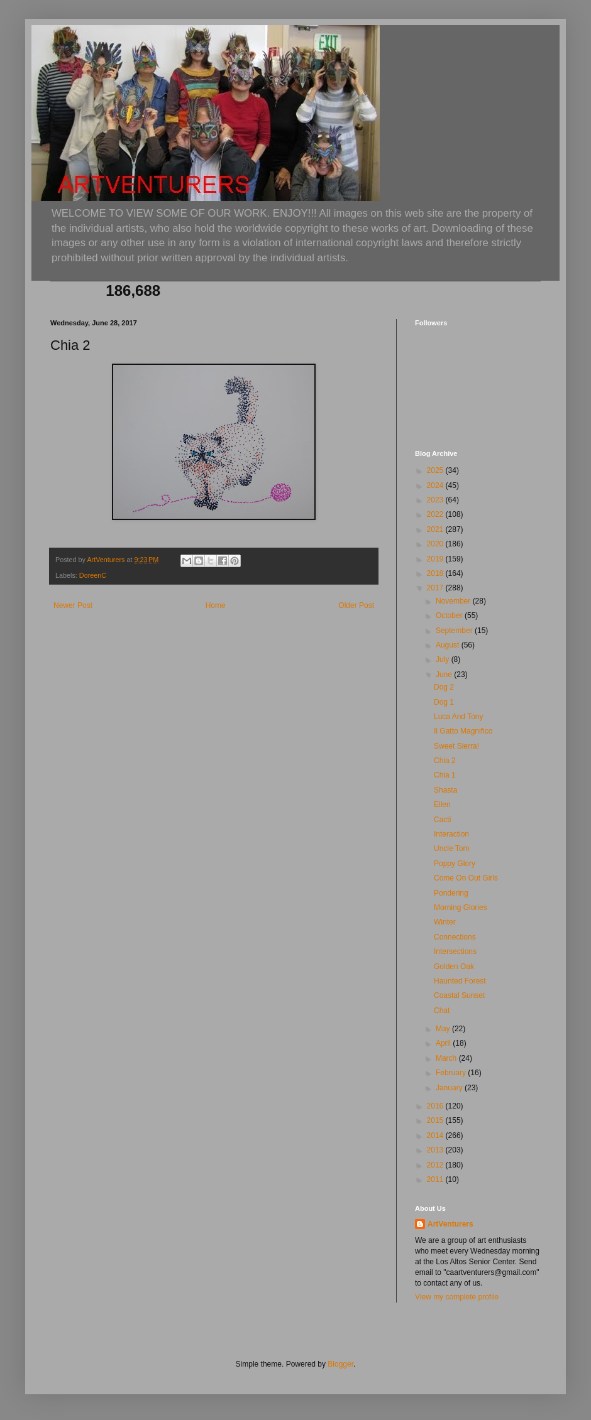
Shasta (445, 790)
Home (216, 605)
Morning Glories (460, 907)
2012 (436, 1165)
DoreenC (92, 575)
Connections (455, 937)
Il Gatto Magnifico (463, 731)
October (450, 615)
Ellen (442, 804)
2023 (436, 500)
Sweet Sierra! (456, 746)
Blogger (340, 1364)
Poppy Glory (454, 863)
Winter (445, 922)
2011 (436, 1179)
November (454, 601)
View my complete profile (457, 1297)
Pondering (451, 893)
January (450, 1087)
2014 (436, 1135)
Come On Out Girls (466, 878)
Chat (442, 1010)
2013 (436, 1150)
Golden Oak (454, 966)
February (452, 1072)
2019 (436, 559)
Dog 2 (444, 687)
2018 (436, 573)
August (448, 645)
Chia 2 (445, 760)
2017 (436, 587)
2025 (436, 470)
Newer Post (72, 605)
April (444, 1043)
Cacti (442, 819)
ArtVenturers (450, 1224)
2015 (436, 1120)
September (455, 630)
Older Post (356, 605)
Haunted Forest (460, 981)
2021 (436, 529)
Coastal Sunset (459, 995)
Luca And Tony (458, 716)
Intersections (455, 951)
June (445, 674)
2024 (436, 485)
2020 (436, 543)
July (443, 659)
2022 (436, 514)
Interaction (451, 834)
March (447, 1058)
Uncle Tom (451, 848)
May (444, 1028)
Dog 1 (444, 702)
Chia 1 (445, 775)
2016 (436, 1106)
